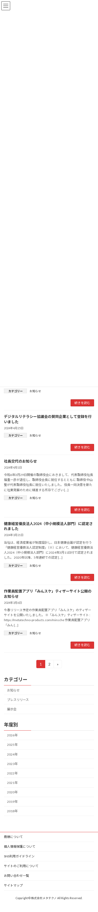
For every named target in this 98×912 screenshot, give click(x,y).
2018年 (12, 811)
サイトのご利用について (21, 866)
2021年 (12, 783)
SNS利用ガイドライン (19, 856)
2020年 (12, 792)
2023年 (12, 764)
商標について (13, 837)
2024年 (12, 754)
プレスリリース (18, 699)
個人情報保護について (19, 846)
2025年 (12, 745)
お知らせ (35, 391)
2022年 (12, 773)
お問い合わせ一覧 (16, 876)
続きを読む (82, 403)
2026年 (12, 735)
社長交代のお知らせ (20, 461)
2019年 (12, 802)
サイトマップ (13, 885)
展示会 (11, 709)
